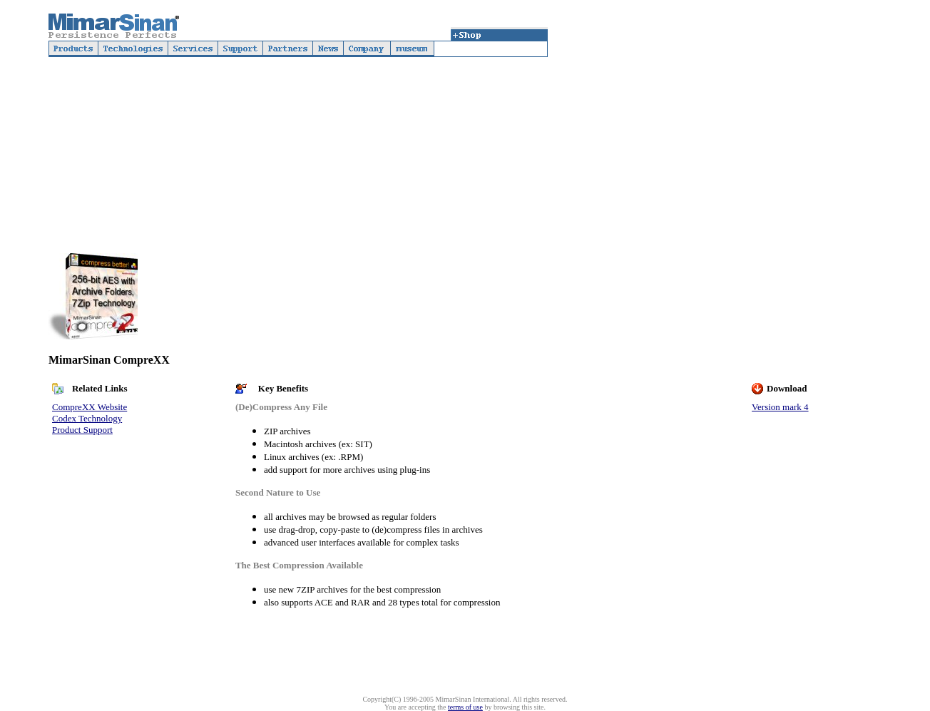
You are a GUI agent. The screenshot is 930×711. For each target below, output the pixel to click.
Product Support (82, 429)
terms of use (465, 707)
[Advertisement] (715, 140)
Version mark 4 (780, 406)
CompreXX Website (89, 406)
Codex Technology (87, 418)
